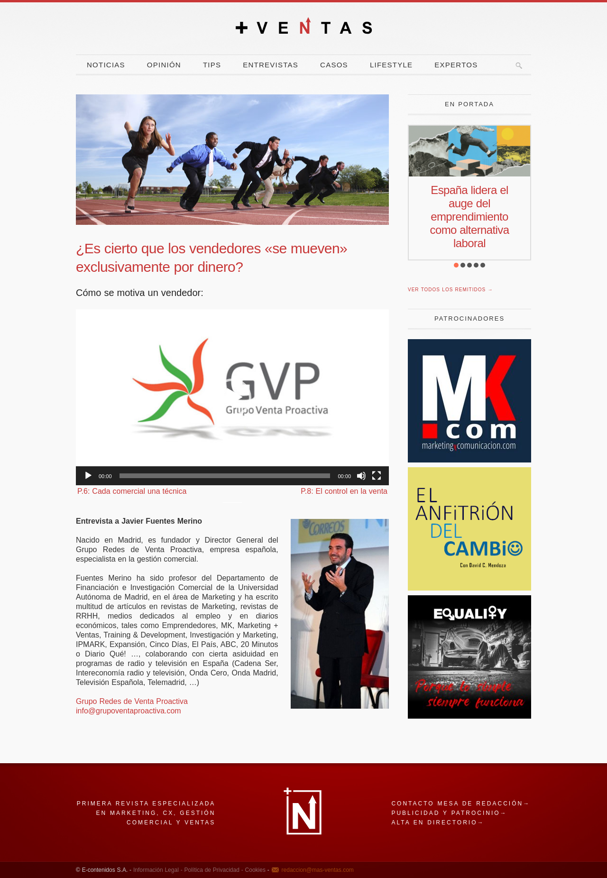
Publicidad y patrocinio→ (449, 813)
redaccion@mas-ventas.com (318, 870)
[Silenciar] (361, 476)
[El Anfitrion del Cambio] (469, 588)
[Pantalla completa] (376, 476)
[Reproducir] (88, 476)
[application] (232, 397)
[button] (232, 397)
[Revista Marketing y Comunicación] (469, 460)
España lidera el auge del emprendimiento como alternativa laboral (469, 217)
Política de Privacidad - (213, 870)
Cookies (254, 870)
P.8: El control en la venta (344, 491)
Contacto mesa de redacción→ (460, 803)
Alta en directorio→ (437, 822)
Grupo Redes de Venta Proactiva (132, 701)
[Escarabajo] (469, 716)
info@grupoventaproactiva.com (128, 711)
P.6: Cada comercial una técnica (131, 491)
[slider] (225, 475)
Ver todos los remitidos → (450, 289)
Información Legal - (158, 870)
